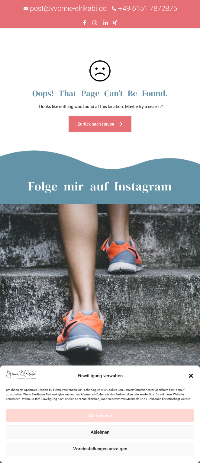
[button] (191, 376)
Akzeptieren (100, 415)
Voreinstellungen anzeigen (100, 449)
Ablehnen (100, 432)
